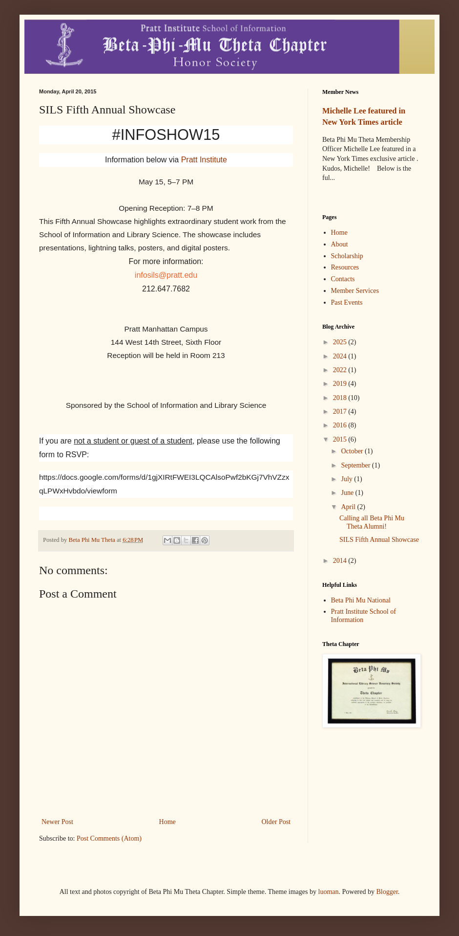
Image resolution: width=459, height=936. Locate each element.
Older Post (276, 821)
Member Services (355, 290)
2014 (341, 560)
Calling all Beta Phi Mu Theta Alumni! (371, 522)
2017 (341, 411)
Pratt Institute (204, 160)
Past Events (347, 302)
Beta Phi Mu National (361, 600)
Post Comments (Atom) (109, 838)
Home (167, 821)
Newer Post (57, 821)
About (339, 244)
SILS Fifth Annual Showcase (379, 539)
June (348, 492)
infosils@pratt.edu (166, 275)
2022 (341, 370)
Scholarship (347, 256)
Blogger (387, 891)
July (347, 479)
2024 (341, 356)
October (353, 451)
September (356, 465)
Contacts (343, 279)
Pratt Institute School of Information (363, 616)
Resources (345, 267)
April (349, 507)
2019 (341, 383)
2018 (341, 397)
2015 (341, 439)
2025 (341, 342)
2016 (341, 425)
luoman (328, 891)
